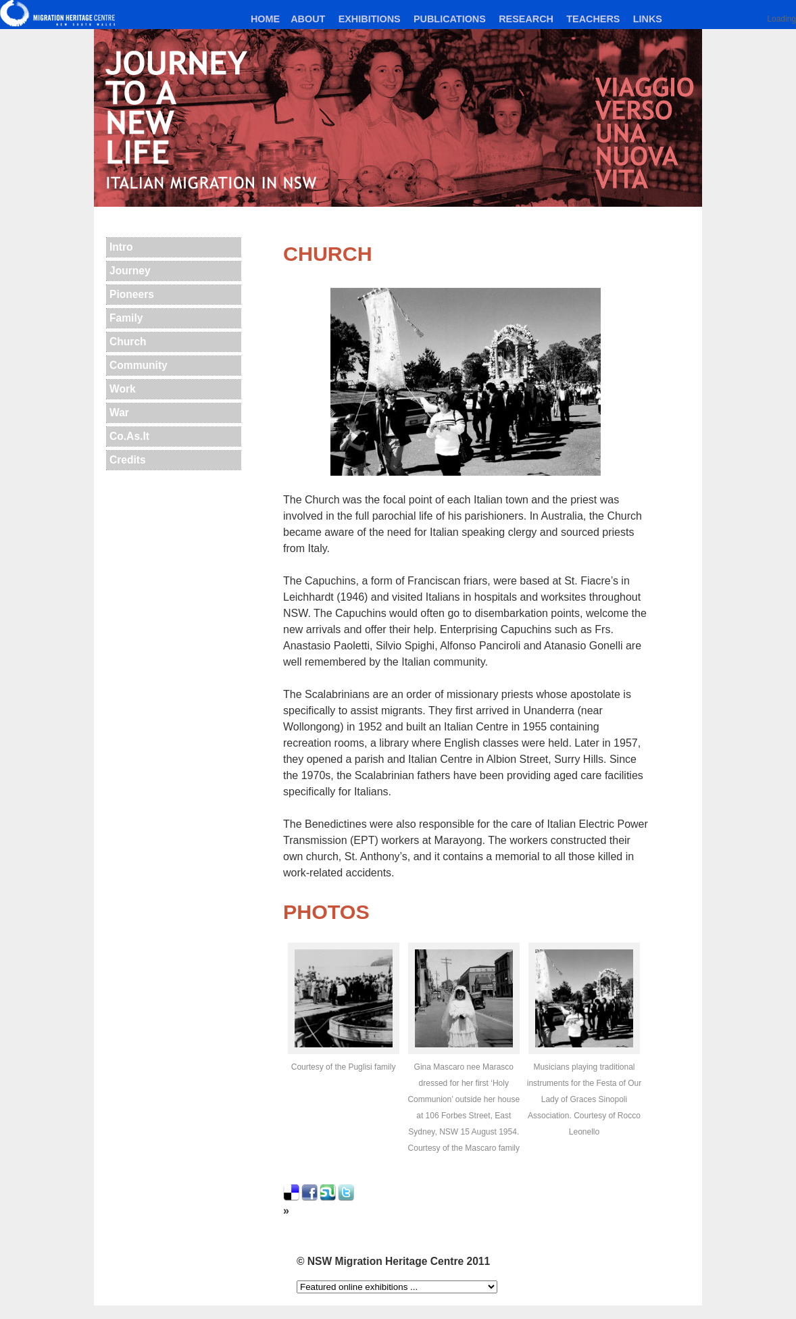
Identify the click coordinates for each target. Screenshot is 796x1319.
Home (265, 19)
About (308, 19)
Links (647, 19)
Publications (450, 19)
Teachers (593, 19)
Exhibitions (370, 19)
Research (526, 19)
